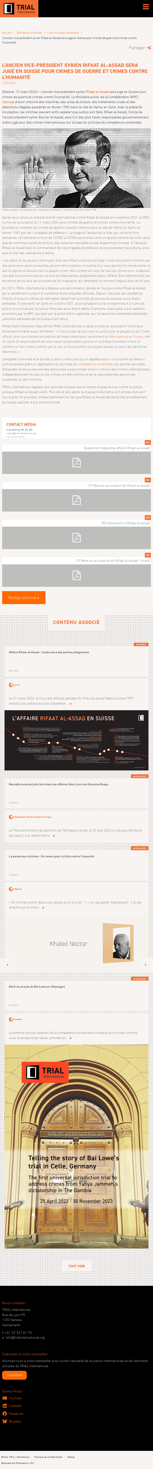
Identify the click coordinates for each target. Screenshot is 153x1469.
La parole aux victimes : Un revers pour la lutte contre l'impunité (51, 856)
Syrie (17, 684)
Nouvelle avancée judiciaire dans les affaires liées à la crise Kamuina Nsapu (59, 784)
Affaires (141, 644)
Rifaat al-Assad (97, 92)
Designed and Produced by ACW (17, 1462)
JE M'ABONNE (14, 1375)
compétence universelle (95, 364)
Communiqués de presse (63, 32)
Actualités (139, 776)
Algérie (18, 888)
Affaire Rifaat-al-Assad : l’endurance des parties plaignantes (49, 652)
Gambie (18, 1019)
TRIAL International (19, 1456)
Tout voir (76, 1266)
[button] (7, 965)
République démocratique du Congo (32, 816)
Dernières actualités (29, 32)
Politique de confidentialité (48, 1456)
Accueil (6, 32)
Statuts (70, 1456)
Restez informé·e (23, 597)
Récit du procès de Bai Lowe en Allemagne (37, 986)
